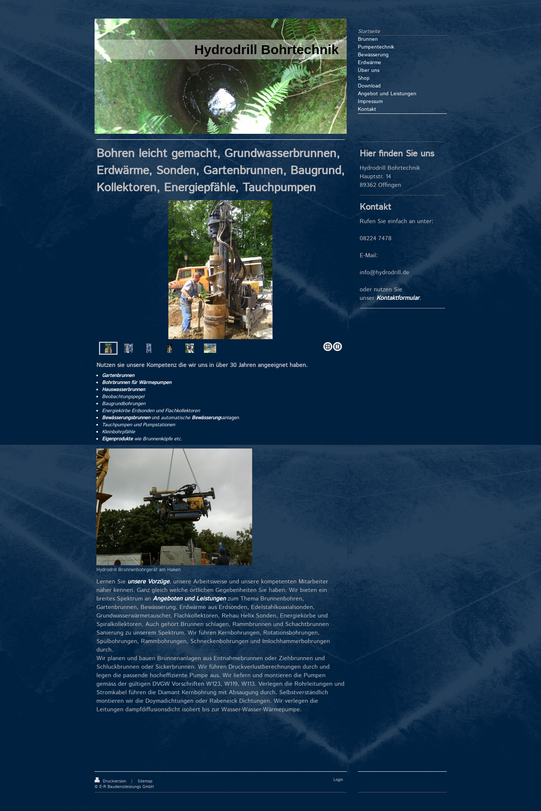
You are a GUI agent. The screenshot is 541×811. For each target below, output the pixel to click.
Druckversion (111, 781)
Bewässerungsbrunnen (126, 417)
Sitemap (145, 781)
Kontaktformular (397, 298)
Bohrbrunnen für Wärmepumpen (136, 382)
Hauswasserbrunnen (123, 389)
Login (338, 780)
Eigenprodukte (117, 439)
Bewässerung (206, 417)
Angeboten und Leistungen (189, 599)
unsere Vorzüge (148, 581)
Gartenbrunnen (118, 375)
